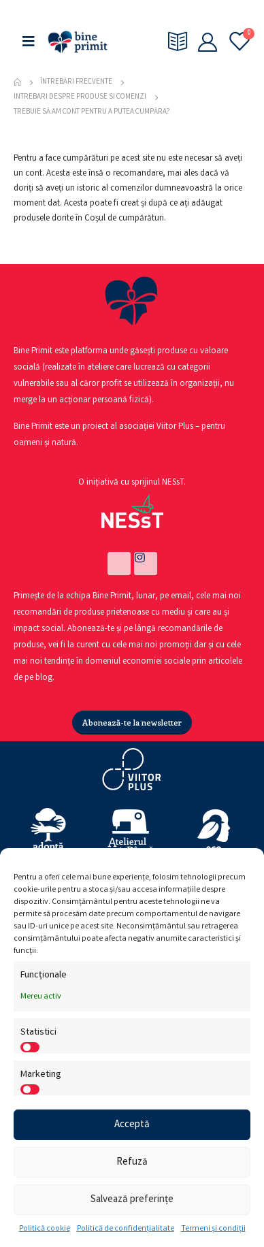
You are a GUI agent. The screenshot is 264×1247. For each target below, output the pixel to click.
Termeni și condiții (213, 1229)
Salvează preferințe (132, 1200)
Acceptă (132, 1125)
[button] (132, 722)
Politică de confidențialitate (125, 1229)
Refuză (132, 1162)
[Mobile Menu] (29, 41)
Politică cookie (44, 1229)
